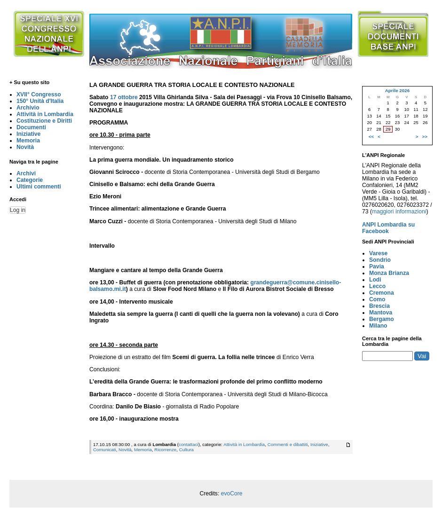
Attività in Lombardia (44, 114)
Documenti (31, 127)
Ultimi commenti (38, 186)
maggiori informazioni (399, 211)
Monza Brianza (389, 273)
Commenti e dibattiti (288, 444)
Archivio (27, 107)
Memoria (28, 140)
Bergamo (381, 319)
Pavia (376, 266)
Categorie (29, 180)
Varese (378, 253)
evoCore (232, 493)
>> (424, 136)
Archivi (26, 173)
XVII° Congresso (38, 94)
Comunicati (104, 449)
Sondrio (380, 260)
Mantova (380, 312)
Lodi (375, 279)
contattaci (188, 444)
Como (377, 299)
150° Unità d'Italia (39, 101)
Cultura (186, 449)
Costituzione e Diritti (44, 121)
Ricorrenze (165, 449)
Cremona (381, 293)
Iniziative (28, 134)
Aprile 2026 (397, 90)
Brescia (379, 306)
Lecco (377, 286)
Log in (17, 210)
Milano (378, 325)
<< (371, 136)
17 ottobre (124, 97)
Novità (25, 147)
